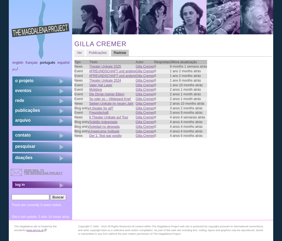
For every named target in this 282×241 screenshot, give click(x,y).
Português (47, 63)
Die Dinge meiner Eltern (106, 94)
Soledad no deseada (104, 127)
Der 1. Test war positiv (105, 136)
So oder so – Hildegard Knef (110, 99)
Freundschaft (99, 113)
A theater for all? (101, 108)
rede (19, 100)
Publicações (98, 53)
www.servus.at (36, 230)
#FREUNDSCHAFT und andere (112, 71)
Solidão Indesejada (103, 122)
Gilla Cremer (145, 66)
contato (23, 135)
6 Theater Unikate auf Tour (108, 117)
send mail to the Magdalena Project (43, 172)
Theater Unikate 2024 (105, 80)
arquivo (23, 120)
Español (64, 63)
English (17, 63)
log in (20, 184)
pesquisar (25, 146)
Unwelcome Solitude (104, 131)
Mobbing (95, 90)
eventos (23, 90)
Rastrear (121, 53)
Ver (79, 53)
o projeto (24, 80)
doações (23, 157)
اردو (15, 69)
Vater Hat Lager (100, 85)
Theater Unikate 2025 (105, 66)
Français (32, 63)
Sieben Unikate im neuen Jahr (111, 104)
